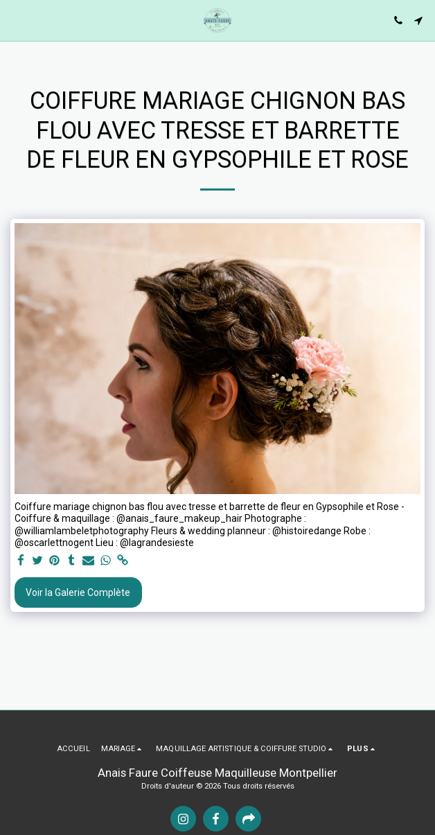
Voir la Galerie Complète (78, 592)
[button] (15, 20)
